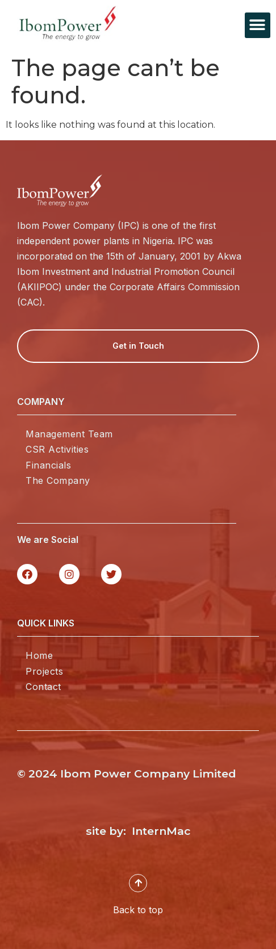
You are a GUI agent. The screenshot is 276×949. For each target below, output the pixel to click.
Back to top (138, 917)
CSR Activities (57, 449)
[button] (257, 25)
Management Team (69, 434)
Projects (44, 671)
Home (39, 655)
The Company (58, 480)
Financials (48, 465)
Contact (43, 686)
